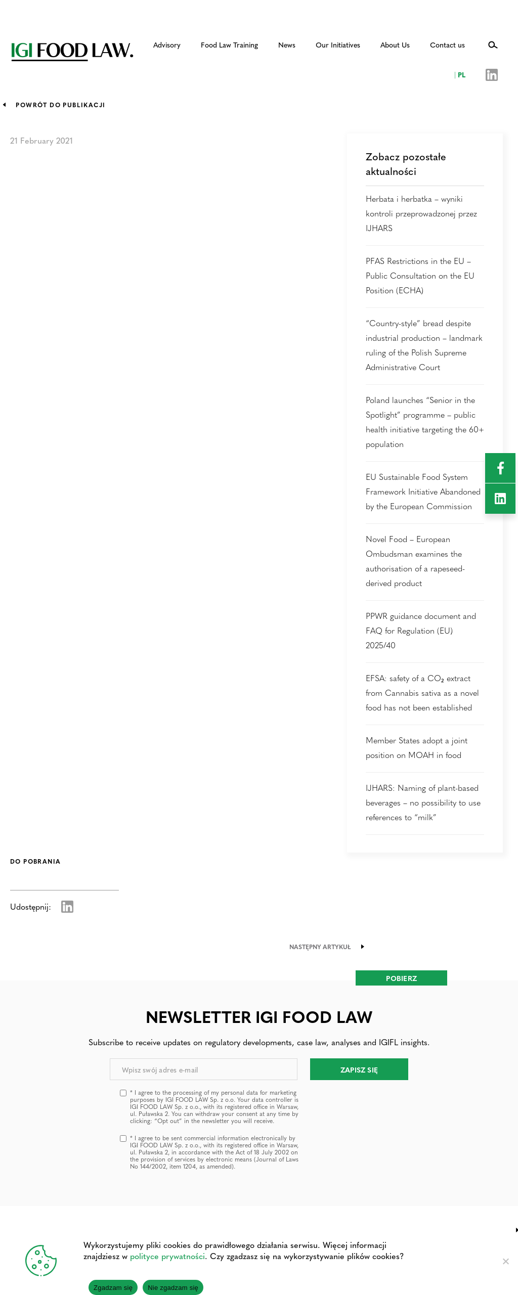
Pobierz (401, 978)
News (286, 44)
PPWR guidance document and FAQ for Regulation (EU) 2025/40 (421, 630)
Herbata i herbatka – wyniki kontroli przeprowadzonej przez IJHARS (421, 213)
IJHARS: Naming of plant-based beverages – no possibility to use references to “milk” (423, 802)
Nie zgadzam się (173, 1287)
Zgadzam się (113, 1287)
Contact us (447, 44)
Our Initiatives (338, 44)
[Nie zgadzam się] (505, 1261)
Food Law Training (229, 44)
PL (459, 74)
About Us (395, 44)
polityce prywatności (167, 1256)
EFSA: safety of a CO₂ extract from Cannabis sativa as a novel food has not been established (422, 692)
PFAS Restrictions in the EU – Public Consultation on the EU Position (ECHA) (420, 275)
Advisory (167, 44)
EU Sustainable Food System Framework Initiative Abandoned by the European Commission (423, 491)
